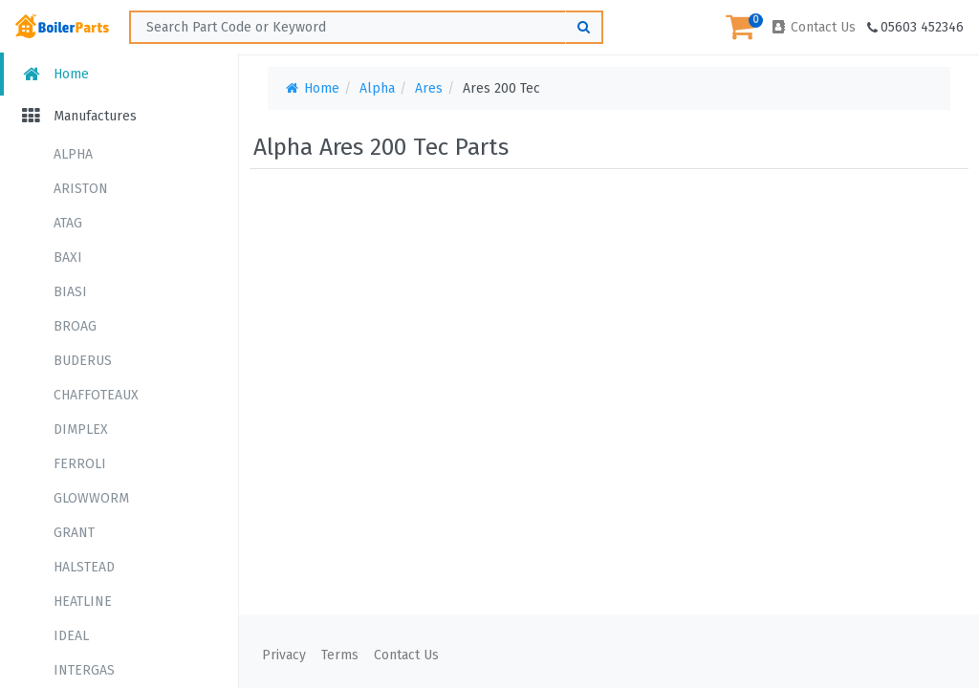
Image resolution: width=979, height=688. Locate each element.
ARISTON (81, 189)
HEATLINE (83, 601)
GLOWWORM (91, 498)
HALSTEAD (84, 567)
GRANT (74, 533)
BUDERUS (83, 361)
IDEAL (71, 636)
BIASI (70, 292)
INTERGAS (84, 670)
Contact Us (813, 27)
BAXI (68, 257)
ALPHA (73, 154)
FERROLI (80, 464)
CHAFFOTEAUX (96, 395)
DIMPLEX (81, 429)
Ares (429, 88)
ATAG (68, 223)
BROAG (75, 326)
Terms (340, 655)
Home (54, 74)
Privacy (284, 655)
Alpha (377, 88)
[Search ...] (366, 27)
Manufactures (78, 116)
